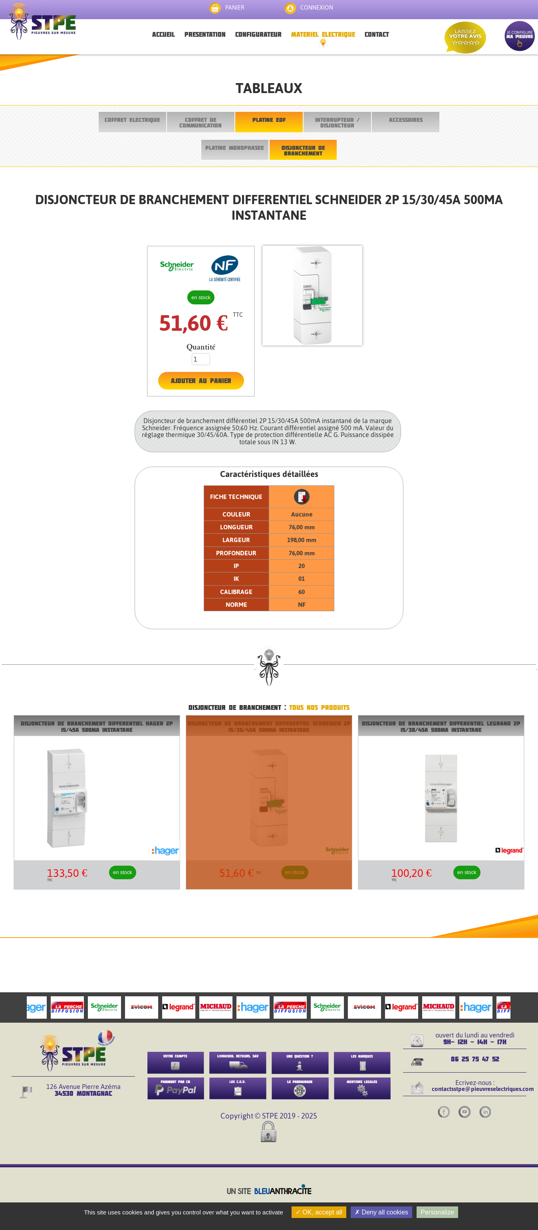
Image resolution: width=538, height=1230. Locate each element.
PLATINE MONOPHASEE (234, 147)
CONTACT (377, 34)
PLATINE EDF (269, 119)
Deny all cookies (381, 1212)
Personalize (437, 1212)
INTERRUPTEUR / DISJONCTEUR (337, 122)
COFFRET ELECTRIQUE (132, 119)
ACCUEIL (163, 34)
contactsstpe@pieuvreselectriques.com (483, 1088)
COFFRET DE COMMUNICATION (200, 122)
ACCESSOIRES (406, 119)
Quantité (201, 347)
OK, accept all (319, 1212)
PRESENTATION (205, 34)
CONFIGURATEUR (258, 34)
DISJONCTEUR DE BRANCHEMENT (303, 150)
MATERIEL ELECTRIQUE (323, 34)
